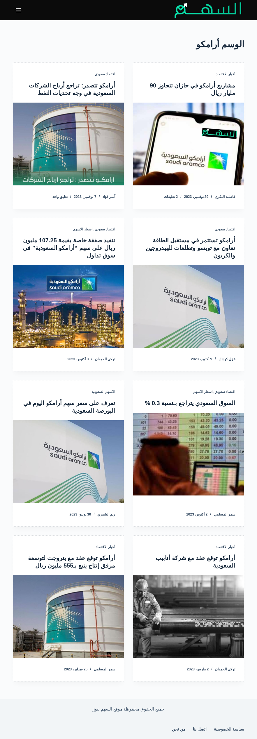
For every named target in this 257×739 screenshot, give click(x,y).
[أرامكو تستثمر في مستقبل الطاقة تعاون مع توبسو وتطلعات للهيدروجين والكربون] (188, 306)
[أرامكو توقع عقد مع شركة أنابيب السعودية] (188, 616)
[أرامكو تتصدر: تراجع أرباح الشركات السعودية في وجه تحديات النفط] (68, 144)
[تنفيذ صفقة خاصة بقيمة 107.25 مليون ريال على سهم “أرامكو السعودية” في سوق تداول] (68, 306)
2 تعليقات (171, 197)
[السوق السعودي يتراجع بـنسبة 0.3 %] (188, 454)
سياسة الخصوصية (229, 729)
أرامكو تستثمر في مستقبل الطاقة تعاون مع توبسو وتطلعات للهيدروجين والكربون (190, 248)
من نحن (179, 729)
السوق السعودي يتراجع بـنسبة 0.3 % (190, 403)
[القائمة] (18, 10)
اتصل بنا (200, 729)
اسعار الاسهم (82, 229)
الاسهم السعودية (103, 392)
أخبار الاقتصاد (225, 74)
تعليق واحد (60, 197)
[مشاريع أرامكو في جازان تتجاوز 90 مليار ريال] (188, 144)
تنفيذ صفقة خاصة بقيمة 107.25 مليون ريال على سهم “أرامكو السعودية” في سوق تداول (69, 248)
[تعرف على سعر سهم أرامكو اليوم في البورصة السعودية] (68, 461)
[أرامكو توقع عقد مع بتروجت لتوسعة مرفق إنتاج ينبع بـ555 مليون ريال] (68, 616)
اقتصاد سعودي (104, 74)
